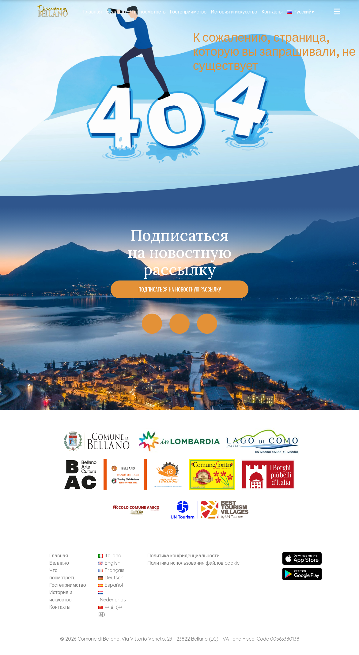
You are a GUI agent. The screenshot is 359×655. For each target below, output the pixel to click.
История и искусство (234, 12)
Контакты (272, 12)
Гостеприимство (188, 12)
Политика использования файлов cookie (193, 563)
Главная (92, 12)
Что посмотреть (148, 12)
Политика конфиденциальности (183, 555)
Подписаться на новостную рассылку (179, 289)
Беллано (116, 12)
